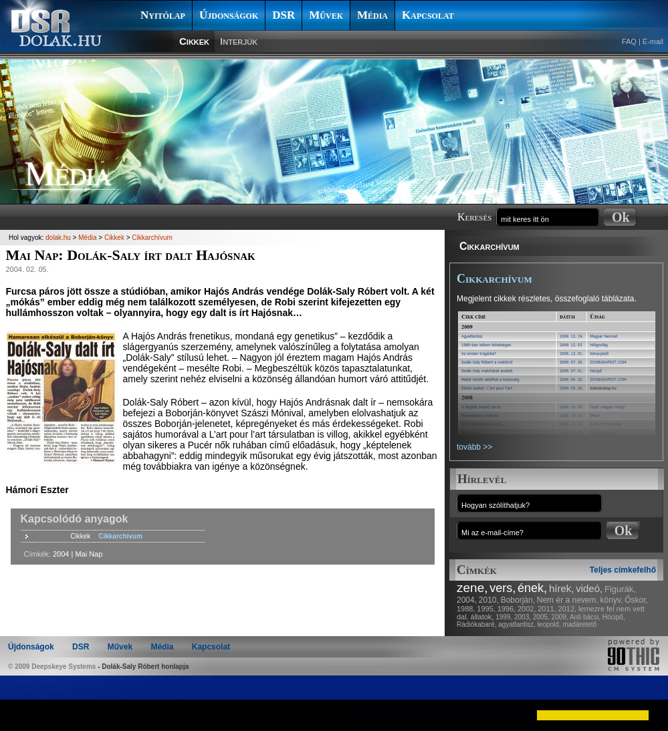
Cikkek (194, 41)
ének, (532, 588)
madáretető (579, 624)
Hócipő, (613, 617)
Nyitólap (162, 15)
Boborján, (518, 600)
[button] (21, 715)
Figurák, (620, 589)
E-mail (653, 41)
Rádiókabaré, (476, 624)
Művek (326, 15)
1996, (506, 609)
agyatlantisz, (517, 624)
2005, (541, 617)
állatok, (482, 617)
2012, (567, 609)
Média (372, 15)
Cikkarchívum (489, 246)
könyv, (611, 600)
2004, (467, 600)
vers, (502, 588)
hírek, (561, 588)
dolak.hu (58, 237)
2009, (560, 617)
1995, (486, 609)
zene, (472, 588)
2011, (547, 609)
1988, (466, 609)
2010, (489, 600)
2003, (522, 617)
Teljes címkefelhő (623, 570)
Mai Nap (88, 554)
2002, (527, 609)
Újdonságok (228, 15)
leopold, (549, 624)
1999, (503, 617)
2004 (61, 554)
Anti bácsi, (585, 617)
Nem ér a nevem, (567, 600)
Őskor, (636, 600)
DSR (283, 15)
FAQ (629, 41)
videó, (589, 588)
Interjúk (238, 41)
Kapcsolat (428, 15)
